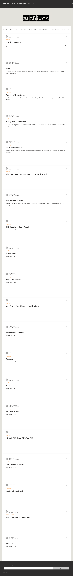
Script (63, 29)
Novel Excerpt (32, 29)
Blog (11, 29)
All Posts (5, 29)
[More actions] (67, 36)
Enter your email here (9, 565)
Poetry (16, 29)
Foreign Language (55, 29)
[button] (68, 29)
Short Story (23, 29)
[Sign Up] (61, 568)
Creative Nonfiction (43, 29)
